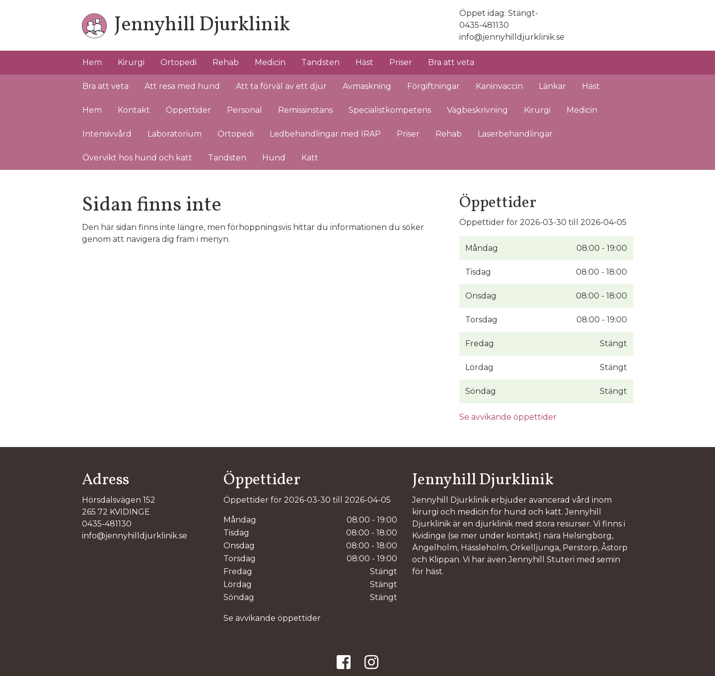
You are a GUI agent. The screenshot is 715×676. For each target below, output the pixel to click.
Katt (309, 157)
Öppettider (188, 110)
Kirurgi (131, 62)
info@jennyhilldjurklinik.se (512, 37)
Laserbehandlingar (515, 134)
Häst (364, 62)
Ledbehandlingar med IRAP (325, 134)
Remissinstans (305, 110)
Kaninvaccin (499, 86)
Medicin (270, 62)
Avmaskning (367, 86)
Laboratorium (174, 134)
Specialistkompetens (390, 110)
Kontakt (134, 110)
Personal (244, 110)
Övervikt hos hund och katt (137, 157)
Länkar (552, 86)
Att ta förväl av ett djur (281, 86)
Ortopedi (178, 62)
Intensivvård (107, 134)
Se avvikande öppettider (508, 417)
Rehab (226, 62)
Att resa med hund (182, 86)
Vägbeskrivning (477, 110)
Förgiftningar (433, 86)
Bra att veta (451, 62)
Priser (400, 62)
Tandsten (320, 62)
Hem (92, 62)
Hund (274, 157)
